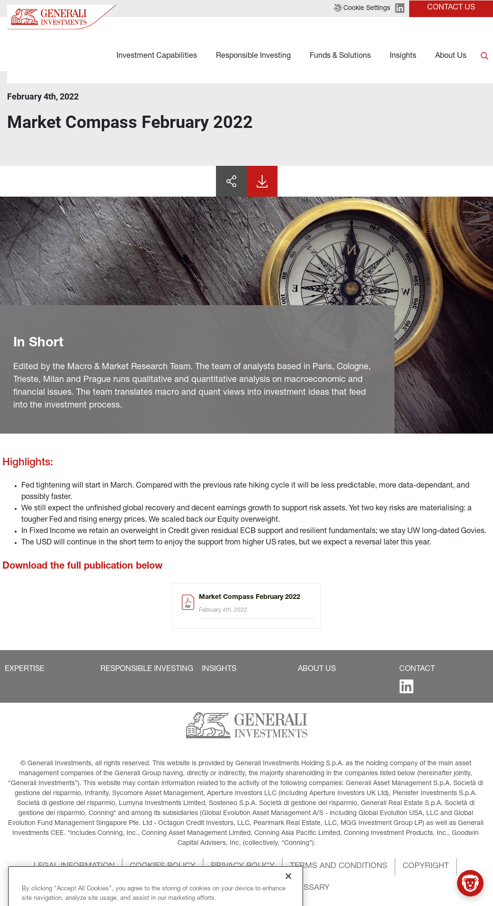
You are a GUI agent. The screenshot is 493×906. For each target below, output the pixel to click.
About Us (450, 56)
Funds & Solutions (340, 56)
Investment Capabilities (157, 56)
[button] (25, 670)
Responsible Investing (253, 56)
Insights (403, 56)
